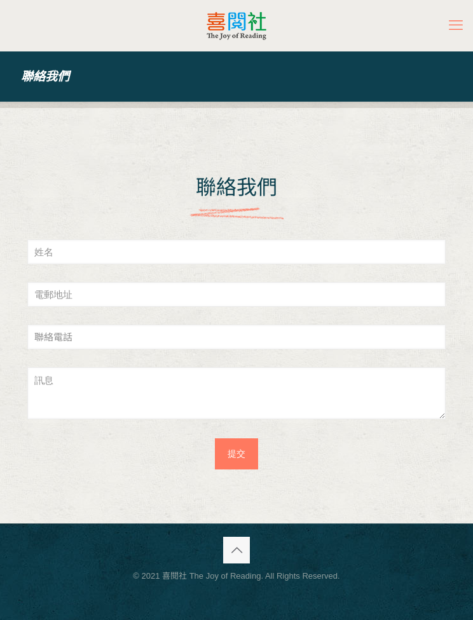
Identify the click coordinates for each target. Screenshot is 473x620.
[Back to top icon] (236, 550)
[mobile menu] (456, 25)
